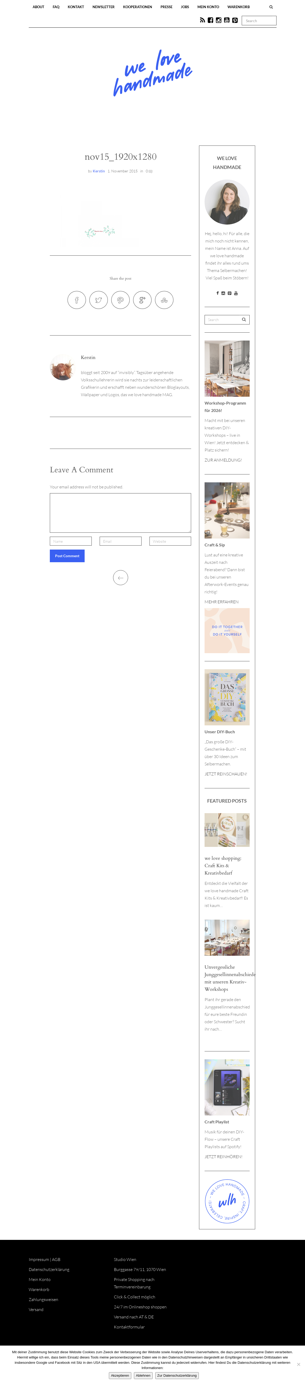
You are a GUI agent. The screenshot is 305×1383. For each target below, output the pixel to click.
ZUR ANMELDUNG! (223, 460)
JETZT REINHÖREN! (224, 1156)
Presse (166, 7)
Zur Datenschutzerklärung (177, 1375)
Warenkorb (238, 7)
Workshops (143, 130)
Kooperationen (137, 7)
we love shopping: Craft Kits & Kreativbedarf (223, 865)
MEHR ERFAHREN (222, 601)
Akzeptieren (120, 1375)
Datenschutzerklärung (49, 1269)
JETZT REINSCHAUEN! (226, 774)
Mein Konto (208, 7)
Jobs (185, 7)
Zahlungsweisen (43, 1299)
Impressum (39, 1259)
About (38, 7)
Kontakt (76, 7)
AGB (56, 1259)
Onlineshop (198, 130)
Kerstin (99, 171)
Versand (36, 1309)
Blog (98, 130)
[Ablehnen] (298, 1364)
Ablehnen (143, 1375)
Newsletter (104, 7)
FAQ (56, 7)
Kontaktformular (129, 1326)
